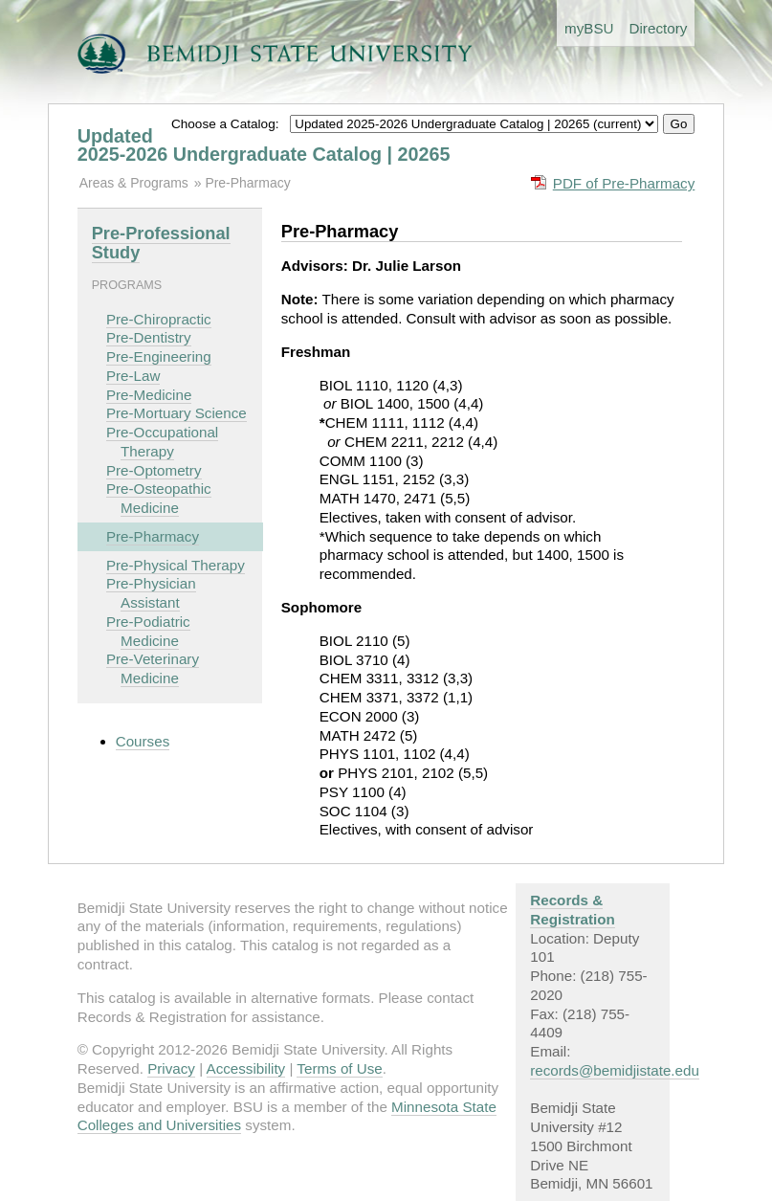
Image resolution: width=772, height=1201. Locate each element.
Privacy (171, 1068)
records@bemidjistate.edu (614, 1070)
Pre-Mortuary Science (176, 413)
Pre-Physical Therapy (175, 565)
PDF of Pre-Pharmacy (624, 183)
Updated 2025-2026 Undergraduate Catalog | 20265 (264, 145)
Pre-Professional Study (161, 242)
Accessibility (246, 1068)
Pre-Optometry (154, 470)
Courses (143, 741)
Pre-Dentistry (148, 337)
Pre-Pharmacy (247, 182)
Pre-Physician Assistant (151, 593)
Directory (658, 28)
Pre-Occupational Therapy (162, 441)
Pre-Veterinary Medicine (152, 668)
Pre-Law (133, 375)
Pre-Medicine (148, 395)
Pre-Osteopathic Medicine (158, 498)
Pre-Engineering (158, 356)
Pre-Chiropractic (158, 319)
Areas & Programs (133, 182)
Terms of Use (339, 1068)
